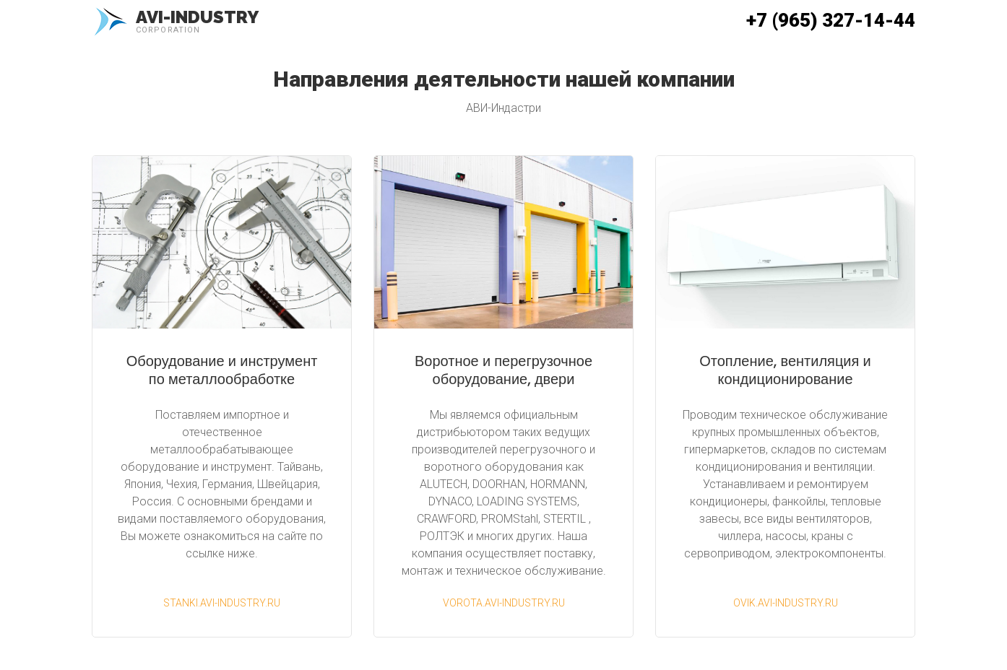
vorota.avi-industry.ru (504, 603)
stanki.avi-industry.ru (221, 603)
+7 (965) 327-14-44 (830, 20)
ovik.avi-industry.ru (785, 603)
